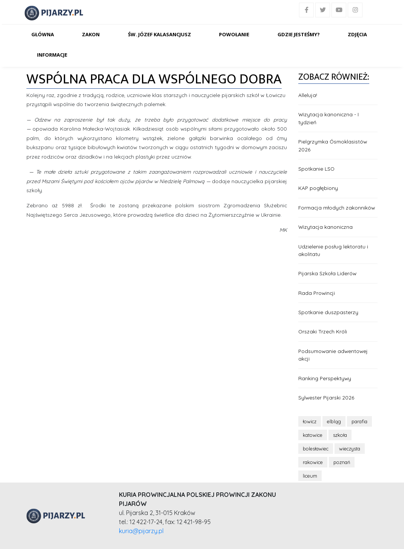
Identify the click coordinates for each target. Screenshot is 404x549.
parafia (359, 421)
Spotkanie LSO (316, 168)
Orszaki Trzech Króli (322, 331)
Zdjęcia (357, 34)
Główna (42, 34)
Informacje (52, 54)
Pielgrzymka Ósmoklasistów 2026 (332, 145)
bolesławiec (315, 449)
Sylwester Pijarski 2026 (326, 397)
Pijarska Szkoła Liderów (327, 273)
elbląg (334, 421)
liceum (310, 476)
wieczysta (349, 449)
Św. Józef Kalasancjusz (159, 34)
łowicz (309, 421)
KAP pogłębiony (318, 188)
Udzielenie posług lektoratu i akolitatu (333, 250)
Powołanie (234, 34)
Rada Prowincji (316, 293)
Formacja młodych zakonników (336, 207)
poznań (341, 462)
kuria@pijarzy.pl (141, 531)
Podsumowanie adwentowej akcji (333, 355)
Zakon (91, 34)
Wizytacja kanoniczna (325, 227)
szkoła (340, 435)
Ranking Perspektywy (324, 378)
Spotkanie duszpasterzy (328, 312)
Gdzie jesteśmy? (299, 34)
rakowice (313, 462)
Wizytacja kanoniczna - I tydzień (328, 118)
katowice (312, 435)
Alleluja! (307, 95)
